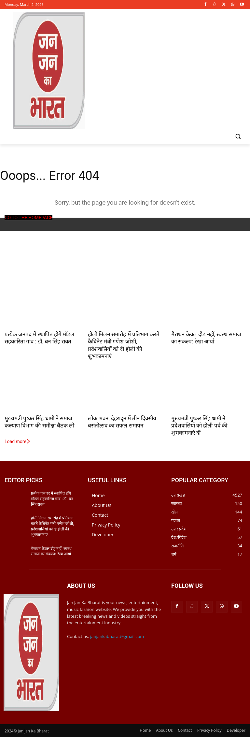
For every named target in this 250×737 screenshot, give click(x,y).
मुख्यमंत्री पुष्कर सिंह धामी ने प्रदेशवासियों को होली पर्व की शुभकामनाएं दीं (199, 425)
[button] (237, 136)
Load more (18, 441)
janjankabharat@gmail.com (117, 636)
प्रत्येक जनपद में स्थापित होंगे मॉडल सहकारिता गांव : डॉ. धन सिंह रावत (52, 499)
